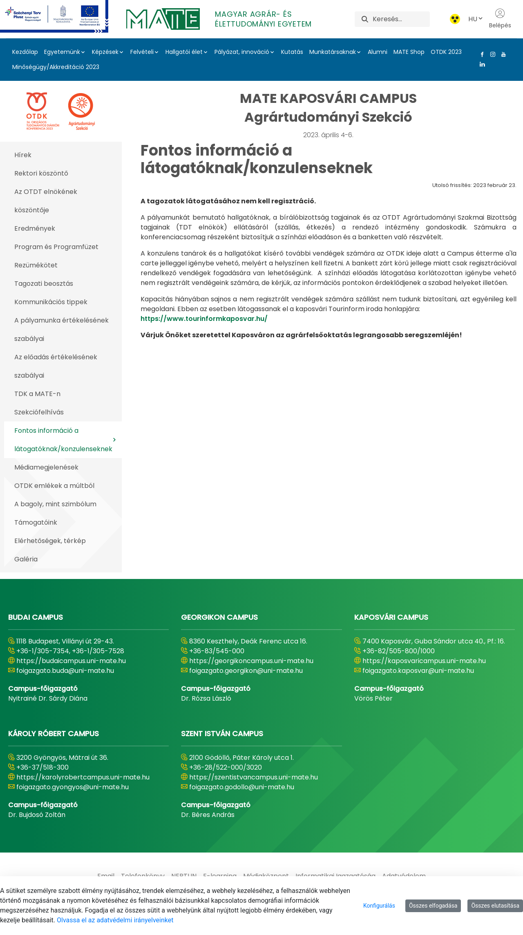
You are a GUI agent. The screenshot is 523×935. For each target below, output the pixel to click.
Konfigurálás (379, 905)
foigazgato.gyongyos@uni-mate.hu (72, 787)
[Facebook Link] (480, 54)
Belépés (500, 18)
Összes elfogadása (433, 905)
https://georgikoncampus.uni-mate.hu (251, 661)
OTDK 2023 (446, 52)
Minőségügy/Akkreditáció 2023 (55, 67)
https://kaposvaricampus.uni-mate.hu (424, 661)
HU (476, 19)
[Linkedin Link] (480, 64)
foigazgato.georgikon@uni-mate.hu (246, 670)
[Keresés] (401, 19)
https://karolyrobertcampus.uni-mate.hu (83, 777)
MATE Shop (409, 52)
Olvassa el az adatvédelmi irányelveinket (115, 920)
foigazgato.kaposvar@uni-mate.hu (418, 670)
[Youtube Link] (501, 54)
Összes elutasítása (495, 905)
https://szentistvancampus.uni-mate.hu (253, 777)
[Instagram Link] (491, 54)
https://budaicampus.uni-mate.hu (71, 661)
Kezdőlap (25, 52)
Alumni (377, 52)
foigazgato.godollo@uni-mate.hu (241, 787)
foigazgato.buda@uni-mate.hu (65, 670)
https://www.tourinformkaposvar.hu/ (204, 318)
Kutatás (292, 52)
